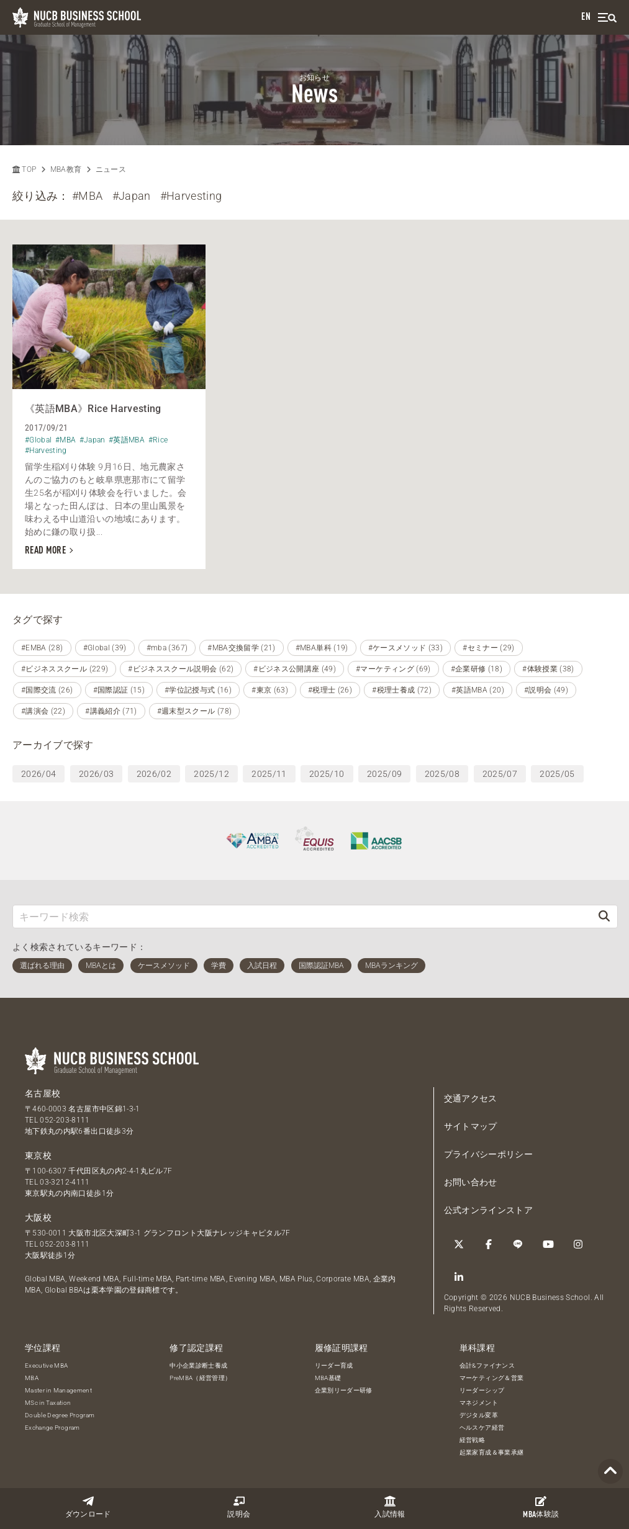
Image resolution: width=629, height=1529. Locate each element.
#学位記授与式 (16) (198, 690)
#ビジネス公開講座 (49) (294, 669)
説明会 (238, 1506)
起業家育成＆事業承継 (491, 1452)
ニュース (111, 169)
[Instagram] (578, 1244)
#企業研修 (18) (477, 669)
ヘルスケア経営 (481, 1427)
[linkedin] (459, 1277)
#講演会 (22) (43, 711)
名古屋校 (42, 1093)
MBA (31, 1377)
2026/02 (154, 774)
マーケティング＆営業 (491, 1377)
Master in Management (58, 1390)
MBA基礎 (328, 1377)
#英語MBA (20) (477, 690)
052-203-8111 (64, 1120)
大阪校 (38, 1217)
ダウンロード (88, 1506)
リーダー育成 (334, 1365)
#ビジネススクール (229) (64, 669)
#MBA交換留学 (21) (241, 647)
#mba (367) (167, 647)
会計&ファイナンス (487, 1365)
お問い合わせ (470, 1182)
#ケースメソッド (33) (405, 647)
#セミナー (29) (489, 647)
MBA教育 (66, 169)
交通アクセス (470, 1098)
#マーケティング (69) (393, 669)
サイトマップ (470, 1126)
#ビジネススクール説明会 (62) (180, 669)
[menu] (607, 17)
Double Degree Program (59, 1415)
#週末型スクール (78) (194, 711)
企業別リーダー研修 (344, 1390)
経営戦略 (472, 1440)
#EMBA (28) (42, 647)
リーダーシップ (481, 1390)
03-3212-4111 (64, 1182)
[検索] (604, 916)
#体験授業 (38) (548, 669)
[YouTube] (548, 1244)
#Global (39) (105, 647)
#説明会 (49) (546, 690)
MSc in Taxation (48, 1402)
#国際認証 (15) (119, 690)
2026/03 (96, 774)
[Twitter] (459, 1244)
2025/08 (442, 774)
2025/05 (557, 774)
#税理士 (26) (330, 690)
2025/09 (384, 774)
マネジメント (478, 1402)
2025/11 (268, 774)
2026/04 (38, 774)
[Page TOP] (610, 1471)
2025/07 (499, 774)
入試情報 (389, 1506)
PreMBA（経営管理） (200, 1377)
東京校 (38, 1155)
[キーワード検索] (302, 916)
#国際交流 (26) (47, 690)
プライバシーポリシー (488, 1154)
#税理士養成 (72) (402, 690)
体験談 (541, 1507)
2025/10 (326, 774)
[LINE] (518, 1244)
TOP (24, 169)
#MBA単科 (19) (322, 647)
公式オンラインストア (488, 1210)
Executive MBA (46, 1365)
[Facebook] (489, 1244)
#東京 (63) (269, 690)
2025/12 (211, 774)
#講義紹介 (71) (111, 711)
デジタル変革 (478, 1415)
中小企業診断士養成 (198, 1365)
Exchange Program (52, 1427)
